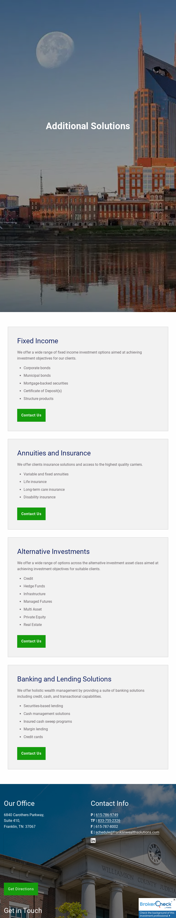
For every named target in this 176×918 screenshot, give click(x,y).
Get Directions (21, 889)
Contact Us (31, 415)
